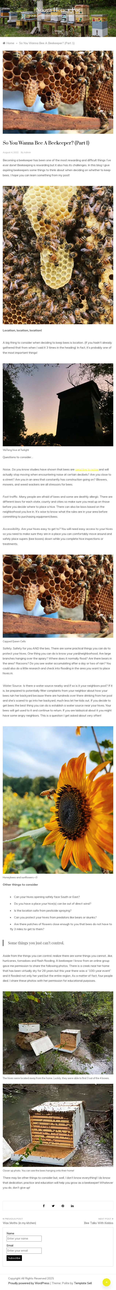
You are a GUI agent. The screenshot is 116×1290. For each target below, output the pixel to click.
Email (10, 1245)
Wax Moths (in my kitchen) (19, 1223)
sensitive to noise (87, 469)
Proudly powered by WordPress (29, 1283)
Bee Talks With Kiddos (98, 1223)
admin (27, 152)
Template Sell (83, 1283)
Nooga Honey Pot (58, 10)
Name (10, 1233)
